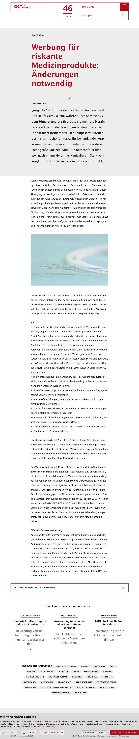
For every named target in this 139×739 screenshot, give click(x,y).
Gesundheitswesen (35, 677)
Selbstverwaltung (61, 693)
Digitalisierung (47, 671)
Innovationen (29, 682)
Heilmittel (92, 677)
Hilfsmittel (107, 677)
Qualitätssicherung (85, 687)
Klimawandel (47, 682)
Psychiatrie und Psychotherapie (56, 687)
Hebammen (77, 677)
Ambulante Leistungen (66, 666)
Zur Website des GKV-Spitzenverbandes (88, 736)
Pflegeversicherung (106, 682)
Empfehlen (32, 588)
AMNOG (84, 666)
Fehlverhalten (91, 671)
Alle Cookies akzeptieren (124, 732)
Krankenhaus (64, 682)
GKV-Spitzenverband (58, 677)
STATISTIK (29, 733)
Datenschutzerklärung (46, 726)
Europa (76, 671)
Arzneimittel (99, 666)
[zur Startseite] (35, 7)
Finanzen (107, 671)
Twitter (20, 588)
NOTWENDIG (10, 733)
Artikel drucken (48, 588)
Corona (31, 671)
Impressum (111, 736)
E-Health (63, 671)
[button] (68, 11)
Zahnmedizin (81, 693)
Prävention (30, 687)
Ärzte (113, 666)
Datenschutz (124, 736)
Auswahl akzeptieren (93, 732)
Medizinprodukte (84, 682)
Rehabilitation (107, 687)
